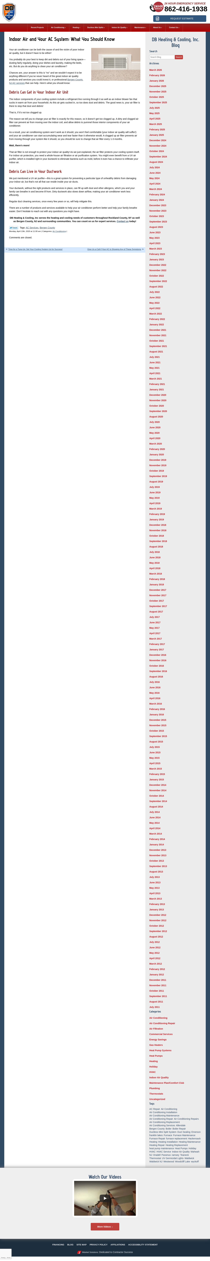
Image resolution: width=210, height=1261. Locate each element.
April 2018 (154, 568)
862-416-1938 (185, 9)
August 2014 (156, 806)
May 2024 (154, 178)
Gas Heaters (156, 1045)
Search (179, 57)
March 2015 (155, 768)
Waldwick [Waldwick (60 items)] (189, 1158)
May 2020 (154, 433)
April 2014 (154, 828)
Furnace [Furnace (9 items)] (168, 1135)
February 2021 (157, 384)
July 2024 (154, 167)
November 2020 (157, 400)
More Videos (104, 1226)
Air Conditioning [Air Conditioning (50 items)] (169, 1109)
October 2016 (156, 665)
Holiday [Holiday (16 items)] (192, 1148)
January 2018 (156, 584)
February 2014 (157, 839)
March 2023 (155, 248)
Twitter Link (13, 227)
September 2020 (158, 411)
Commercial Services (161, 1034)
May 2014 (154, 823)
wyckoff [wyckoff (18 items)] (195, 1161)
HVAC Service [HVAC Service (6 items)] (164, 1151)
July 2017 (154, 617)
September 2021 (158, 346)
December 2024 (157, 140)
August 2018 (156, 546)
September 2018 (158, 541)
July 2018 (154, 552)
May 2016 (154, 693)
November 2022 (157, 270)
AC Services (32, 227)
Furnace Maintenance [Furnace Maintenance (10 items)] (184, 1135)
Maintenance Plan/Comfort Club (166, 1083)
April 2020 (154, 438)
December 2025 (157, 86)
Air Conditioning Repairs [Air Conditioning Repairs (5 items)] (186, 1119)
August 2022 (156, 286)
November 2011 (157, 985)
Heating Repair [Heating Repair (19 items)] (157, 1145)
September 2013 (158, 866)
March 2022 (155, 313)
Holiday (153, 1066)
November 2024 (157, 145)
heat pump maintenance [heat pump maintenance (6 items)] (161, 1148)
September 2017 (158, 606)
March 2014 (155, 833)
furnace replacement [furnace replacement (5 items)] (176, 1138)
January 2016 (156, 714)
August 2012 (156, 936)
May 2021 (154, 368)
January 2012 (156, 974)
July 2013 (154, 877)
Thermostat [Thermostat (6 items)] (155, 1158)
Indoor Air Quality (159, 1077)
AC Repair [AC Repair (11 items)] (154, 1109)
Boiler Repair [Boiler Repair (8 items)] (179, 1128)
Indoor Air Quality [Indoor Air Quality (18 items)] (181, 1151)
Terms (8, 1257)
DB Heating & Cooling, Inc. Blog (175, 42)
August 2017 (156, 611)
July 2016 (154, 682)
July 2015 (154, 747)
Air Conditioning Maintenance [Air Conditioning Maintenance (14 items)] (164, 1115)
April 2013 (154, 893)
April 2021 (154, 373)
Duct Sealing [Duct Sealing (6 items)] (183, 1132)
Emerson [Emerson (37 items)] (196, 1132)
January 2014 (156, 844)
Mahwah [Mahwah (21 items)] (195, 1151)
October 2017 (156, 600)
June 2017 (154, 622)
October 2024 (156, 151)
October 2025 (156, 97)
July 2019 (154, 487)
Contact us (123, 221)
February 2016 (157, 709)
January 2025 (156, 135)
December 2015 (157, 720)
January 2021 (156, 389)
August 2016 (156, 676)
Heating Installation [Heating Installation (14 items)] (168, 1142)
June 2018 (154, 557)
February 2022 (157, 319)
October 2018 (156, 535)
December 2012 (157, 915)
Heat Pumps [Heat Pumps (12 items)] (181, 1148)
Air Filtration (156, 1028)
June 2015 (154, 752)
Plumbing (154, 1088)
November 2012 (157, 920)
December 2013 (157, 850)
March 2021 (155, 378)
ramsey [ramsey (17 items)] (175, 1155)
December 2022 (157, 265)
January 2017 (156, 649)
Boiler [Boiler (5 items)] (169, 1128)
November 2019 (157, 465)
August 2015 (156, 741)
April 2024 (154, 183)
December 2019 (157, 460)
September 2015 (158, 736)
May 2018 (154, 563)
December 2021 (157, 330)
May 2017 (154, 628)
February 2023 (157, 254)
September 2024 (158, 156)
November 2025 (157, 91)
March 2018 (155, 573)
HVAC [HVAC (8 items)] (152, 1151)
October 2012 (156, 925)
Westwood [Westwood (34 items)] (168, 1161)
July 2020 (154, 422)
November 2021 (157, 335)
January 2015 (156, 779)
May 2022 (154, 303)
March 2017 (155, 638)
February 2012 (157, 969)
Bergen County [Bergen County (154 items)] (157, 1128)
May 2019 (154, 498)
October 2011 (156, 990)
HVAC (152, 1072)
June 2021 (154, 362)
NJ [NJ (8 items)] (150, 1155)
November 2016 (157, 660)
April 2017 (154, 633)
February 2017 (157, 644)
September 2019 (158, 476)
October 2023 (156, 216)
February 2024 (157, 194)
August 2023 (156, 227)
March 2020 (155, 443)
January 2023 (156, 259)
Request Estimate (181, 18)
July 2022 (154, 292)
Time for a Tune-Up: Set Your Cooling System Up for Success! (35, 249)
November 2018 (157, 530)
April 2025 (154, 118)
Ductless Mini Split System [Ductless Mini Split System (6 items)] (162, 1132)
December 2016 (157, 655)
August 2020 (156, 416)
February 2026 (157, 75)
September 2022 (158, 281)
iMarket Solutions (90, 1252)
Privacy (3, 1257)
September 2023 (158, 221)
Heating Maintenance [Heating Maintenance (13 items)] (189, 1142)
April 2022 (154, 308)
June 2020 (154, 427)
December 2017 (157, 590)
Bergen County (47, 227)
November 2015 (157, 725)
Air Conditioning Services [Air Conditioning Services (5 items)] (162, 1125)
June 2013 (154, 882)
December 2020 (157, 395)
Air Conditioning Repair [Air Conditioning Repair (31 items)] (161, 1119)
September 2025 (158, 102)
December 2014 (157, 785)
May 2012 (154, 953)
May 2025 (154, 113)
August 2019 (156, 481)
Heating (153, 1061)
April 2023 (154, 243)
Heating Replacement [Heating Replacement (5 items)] (177, 1145)
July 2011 (154, 1007)
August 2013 (156, 871)
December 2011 (157, 980)
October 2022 (156, 275)
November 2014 (157, 790)
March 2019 (155, 508)
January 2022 (156, 324)
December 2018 (157, 525)
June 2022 (154, 297)
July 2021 (154, 357)
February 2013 (157, 904)
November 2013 (157, 855)
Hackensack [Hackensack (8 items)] (194, 1138)
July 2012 (154, 942)
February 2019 (157, 514)
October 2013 (156, 860)
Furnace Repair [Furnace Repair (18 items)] (157, 1138)
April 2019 (154, 503)
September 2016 (158, 671)
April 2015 (154, 763)
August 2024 (156, 162)
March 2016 (155, 703)
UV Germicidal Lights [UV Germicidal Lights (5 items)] (173, 1158)
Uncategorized (157, 1099)
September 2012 (158, 931)
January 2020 (156, 454)
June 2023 (154, 232)
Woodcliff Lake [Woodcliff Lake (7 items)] (182, 1161)
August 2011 (156, 1001)
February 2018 (157, 579)
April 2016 (154, 698)
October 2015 (156, 730)
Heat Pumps (156, 1055)
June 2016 (154, 687)
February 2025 (157, 129)
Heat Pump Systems (160, 1050)
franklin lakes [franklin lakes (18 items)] (156, 1135)
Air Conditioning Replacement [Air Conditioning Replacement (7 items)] (164, 1122)
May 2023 (154, 238)
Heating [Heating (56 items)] (153, 1142)
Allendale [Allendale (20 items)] (181, 1125)
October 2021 (156, 340)
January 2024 (156, 200)
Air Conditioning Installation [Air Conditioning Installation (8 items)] (163, 1112)
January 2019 (156, 519)
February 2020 (157, 449)
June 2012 (154, 947)
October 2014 (156, 795)
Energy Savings (158, 1039)
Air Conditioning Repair (162, 1023)
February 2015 (157, 774)
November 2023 (157, 210)
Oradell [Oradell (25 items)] (156, 1155)
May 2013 (154, 888)
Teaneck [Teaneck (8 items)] (184, 1155)
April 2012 (154, 958)
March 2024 (155, 189)
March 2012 (155, 963)
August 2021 (156, 351)
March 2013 (155, 898)
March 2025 (155, 124)
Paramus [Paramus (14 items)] (166, 1155)
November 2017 (157, 595)
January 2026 (156, 80)
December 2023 (157, 205)
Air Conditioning (59, 231)
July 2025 (154, 108)
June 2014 (154, 817)
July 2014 (154, 812)
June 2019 (154, 492)
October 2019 (156, 470)
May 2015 (154, 758)
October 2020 (156, 405)
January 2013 (156, 909)
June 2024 (154, 173)
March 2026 (155, 70)
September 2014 (158, 801)
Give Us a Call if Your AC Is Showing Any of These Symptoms (114, 249)
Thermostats (156, 1093)
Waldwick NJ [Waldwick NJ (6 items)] (155, 1161)
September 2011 (158, 996)
